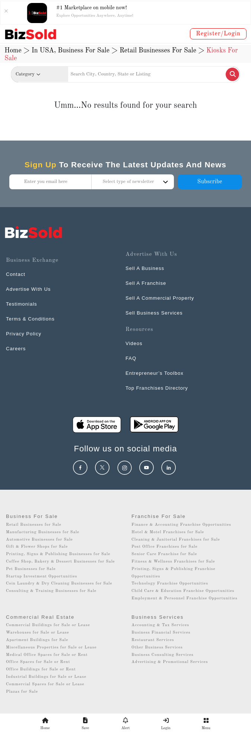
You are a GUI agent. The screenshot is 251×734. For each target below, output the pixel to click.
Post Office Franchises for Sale (164, 547)
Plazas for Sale (22, 692)
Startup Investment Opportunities (41, 576)
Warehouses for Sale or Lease (37, 633)
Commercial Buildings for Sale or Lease (48, 625)
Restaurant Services (152, 640)
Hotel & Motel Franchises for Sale (167, 532)
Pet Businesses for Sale (31, 569)
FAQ (131, 358)
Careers (16, 348)
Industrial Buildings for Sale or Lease (46, 677)
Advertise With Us (28, 289)
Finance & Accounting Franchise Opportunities (181, 525)
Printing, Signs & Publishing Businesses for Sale (58, 554)
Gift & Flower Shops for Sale (37, 547)
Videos (134, 343)
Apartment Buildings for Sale (37, 640)
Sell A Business (145, 268)
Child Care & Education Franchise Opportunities (182, 591)
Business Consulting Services (162, 655)
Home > (17, 50)
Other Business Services (157, 648)
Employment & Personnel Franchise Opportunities (184, 598)
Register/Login (218, 34)
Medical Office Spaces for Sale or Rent (47, 655)
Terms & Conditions (30, 319)
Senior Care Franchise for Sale (164, 554)
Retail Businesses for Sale (33, 525)
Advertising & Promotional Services (169, 662)
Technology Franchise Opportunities (169, 584)
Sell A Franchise (146, 283)
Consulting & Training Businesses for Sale (51, 591)
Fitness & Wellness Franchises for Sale (173, 562)
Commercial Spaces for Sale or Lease (45, 684)
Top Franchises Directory (157, 388)
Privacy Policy (23, 334)
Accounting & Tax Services (160, 625)
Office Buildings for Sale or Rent (41, 669)
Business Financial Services (161, 633)
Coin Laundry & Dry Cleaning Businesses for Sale (59, 584)
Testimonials (21, 304)
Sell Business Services (154, 313)
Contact (15, 274)
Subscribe (209, 182)
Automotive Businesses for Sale (39, 540)
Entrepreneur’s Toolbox (155, 373)
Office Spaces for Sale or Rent (38, 662)
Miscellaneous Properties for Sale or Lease (51, 648)
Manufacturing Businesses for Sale (42, 532)
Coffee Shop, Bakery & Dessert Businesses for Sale (60, 562)
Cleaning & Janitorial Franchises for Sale (175, 540)
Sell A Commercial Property (160, 298)
